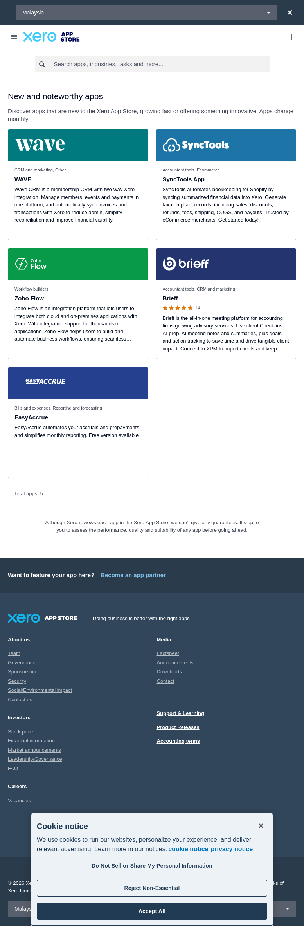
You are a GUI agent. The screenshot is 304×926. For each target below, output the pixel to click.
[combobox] (161, 64)
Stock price (20, 732)
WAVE (22, 179)
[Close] (290, 12)
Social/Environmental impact (40, 690)
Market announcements (34, 750)
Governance (22, 663)
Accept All (152, 911)
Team (14, 653)
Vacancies (19, 800)
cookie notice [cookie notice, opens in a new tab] (188, 849)
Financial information (31, 741)
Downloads (169, 672)
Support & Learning (180, 713)
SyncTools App (184, 179)
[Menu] (14, 37)
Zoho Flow (29, 298)
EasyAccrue (31, 417)
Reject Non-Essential (152, 888)
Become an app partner (133, 575)
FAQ (13, 768)
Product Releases (178, 727)
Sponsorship (22, 672)
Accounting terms (178, 741)
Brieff (170, 298)
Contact (165, 681)
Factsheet (168, 653)
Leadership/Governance (35, 759)
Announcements (175, 663)
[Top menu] (291, 37)
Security (17, 681)
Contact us (20, 699)
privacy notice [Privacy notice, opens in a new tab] (231, 849)
